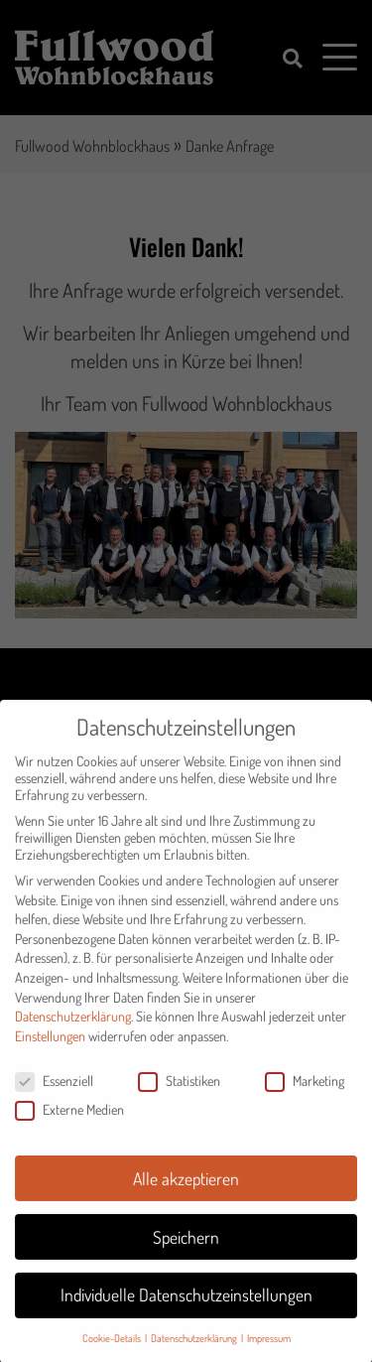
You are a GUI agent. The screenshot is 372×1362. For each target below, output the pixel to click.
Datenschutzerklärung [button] (195, 1347)
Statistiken (179, 1090)
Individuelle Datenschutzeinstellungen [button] (186, 1305)
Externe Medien (69, 1119)
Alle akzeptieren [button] (186, 1188)
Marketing (304, 1090)
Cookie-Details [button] (112, 1347)
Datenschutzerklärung (73, 1026)
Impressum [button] (269, 1347)
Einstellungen (50, 1045)
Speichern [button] (186, 1247)
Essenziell (54, 1090)
